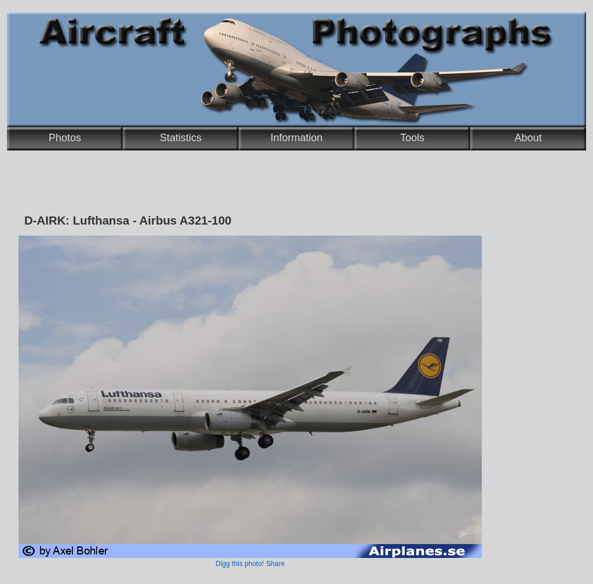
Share (275, 564)
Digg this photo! (239, 564)
